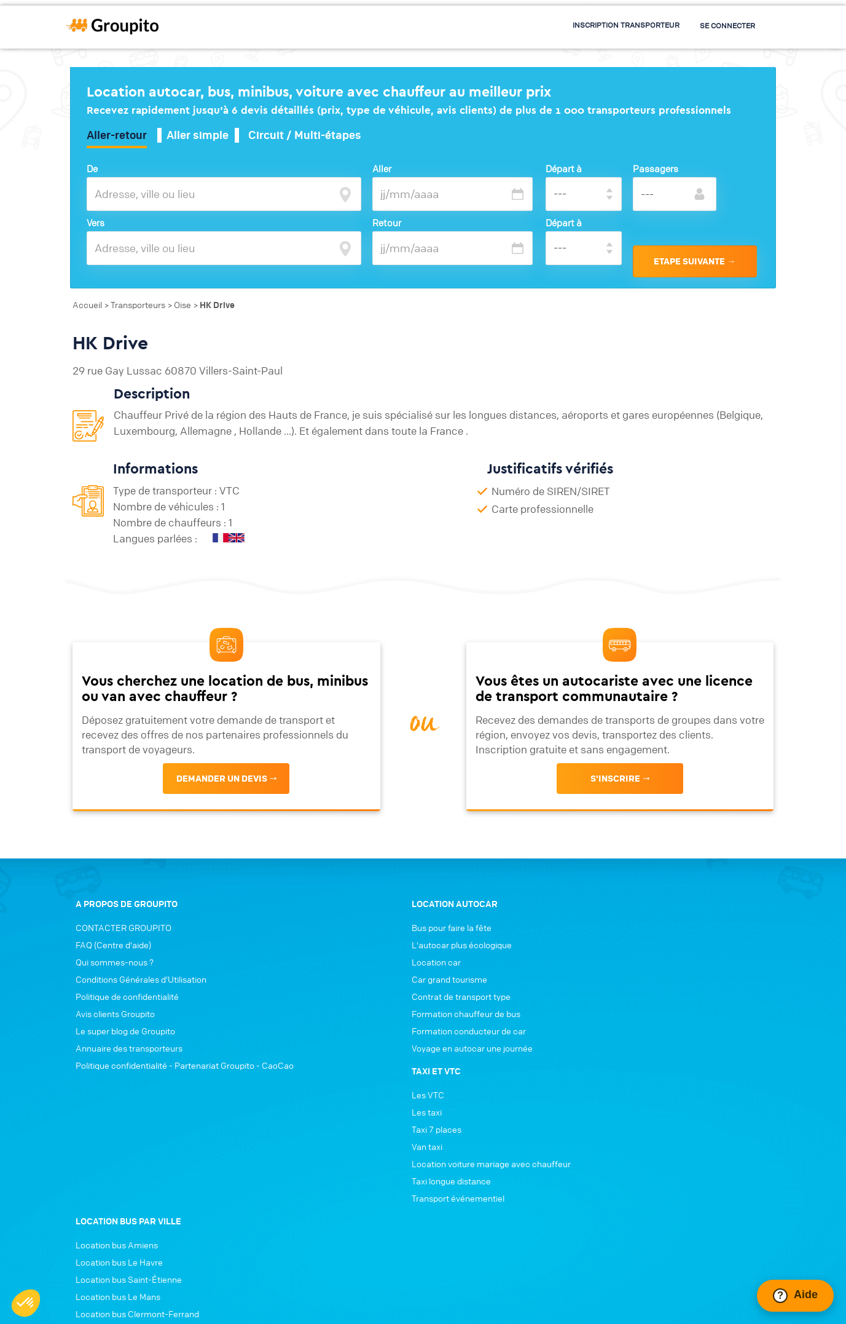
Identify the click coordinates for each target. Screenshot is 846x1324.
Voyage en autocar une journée (311, 1079)
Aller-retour (121, 136)
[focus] (343, 194)
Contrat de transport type (300, 1028)
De (96, 169)
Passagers (657, 169)
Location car (275, 993)
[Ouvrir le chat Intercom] (795, 1296)
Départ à (565, 169)
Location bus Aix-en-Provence (672, 1114)
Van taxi (448, 1011)
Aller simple (202, 136)
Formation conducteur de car (308, 1062)
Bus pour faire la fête (291, 959)
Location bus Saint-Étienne (666, 993)
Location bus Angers (653, 1045)
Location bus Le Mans (655, 1011)
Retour (389, 223)
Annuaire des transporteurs (123, 1079)
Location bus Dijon (649, 1148)
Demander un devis (220, 798)
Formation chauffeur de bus (305, 1045)
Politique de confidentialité (121, 1028)
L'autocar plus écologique (301, 976)
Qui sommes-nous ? (109, 993)
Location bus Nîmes (652, 1097)
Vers (100, 223)
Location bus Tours (650, 1131)
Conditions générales (298, 1291)
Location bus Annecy (654, 1079)
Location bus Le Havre (656, 976)
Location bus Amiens (654, 959)
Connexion (369, 1291)
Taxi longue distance (472, 1045)
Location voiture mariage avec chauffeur (512, 1028)
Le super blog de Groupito (120, 1062)
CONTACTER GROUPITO (118, 959)
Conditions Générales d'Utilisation (135, 1011)
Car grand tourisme (289, 1011)
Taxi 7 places (457, 993)
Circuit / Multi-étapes (309, 136)
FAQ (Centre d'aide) (108, 976)
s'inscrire (616, 798)
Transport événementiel (479, 1062)
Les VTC (449, 959)
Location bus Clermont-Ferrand (675, 1028)
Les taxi (448, 976)
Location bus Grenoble (657, 1062)
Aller (384, 169)
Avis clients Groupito (109, 1045)
